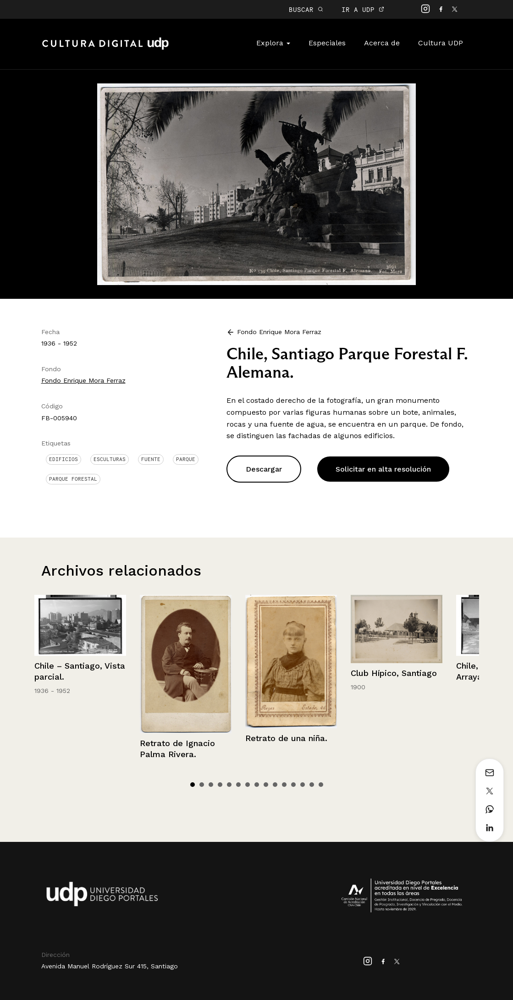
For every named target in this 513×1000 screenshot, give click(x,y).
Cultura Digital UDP (105, 48)
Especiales (327, 42)
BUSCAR (306, 9)
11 (284, 784)
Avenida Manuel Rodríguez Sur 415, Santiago (109, 966)
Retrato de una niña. (286, 738)
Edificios (63, 459)
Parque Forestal (73, 479)
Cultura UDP (440, 42)
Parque (185, 459)
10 (275, 784)
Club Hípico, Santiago (394, 673)
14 (311, 784)
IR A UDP (363, 9)
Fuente (150, 459)
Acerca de (382, 42)
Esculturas (110, 459)
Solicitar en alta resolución (383, 469)
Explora (273, 42)
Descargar (264, 469)
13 (302, 784)
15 (321, 784)
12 (293, 784)
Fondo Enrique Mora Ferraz (83, 380)
